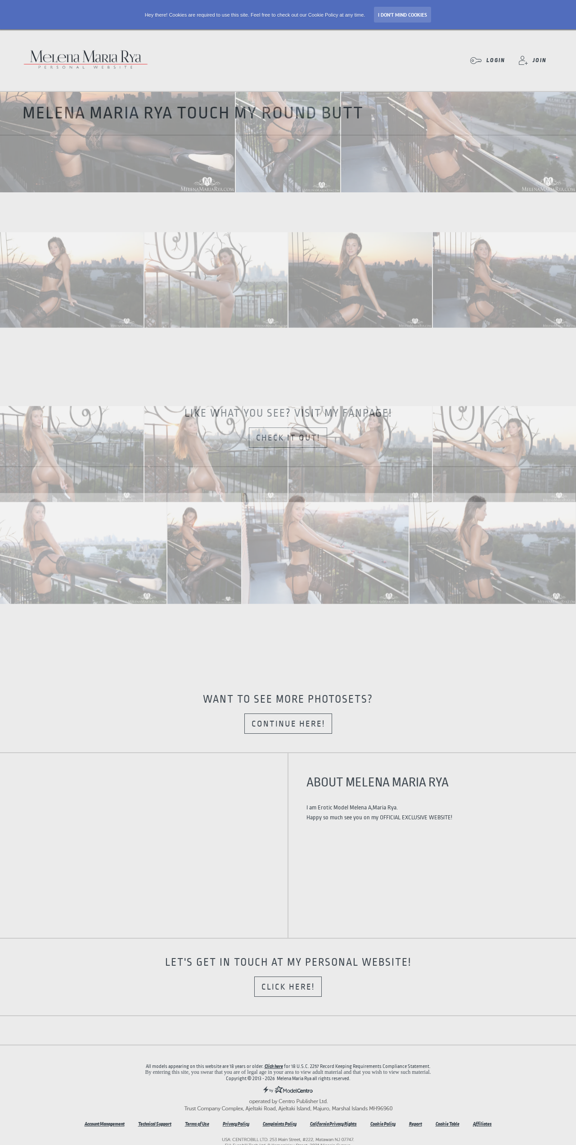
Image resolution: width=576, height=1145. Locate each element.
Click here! (288, 986)
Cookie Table (447, 1124)
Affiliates (482, 1124)
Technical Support (154, 1124)
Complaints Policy (280, 1124)
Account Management (105, 1124)
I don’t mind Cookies (402, 15)
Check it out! (288, 437)
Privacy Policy (236, 1124)
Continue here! (288, 723)
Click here (274, 1066)
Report (415, 1124)
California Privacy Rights (333, 1124)
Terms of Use (197, 1124)
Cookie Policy (383, 1124)
